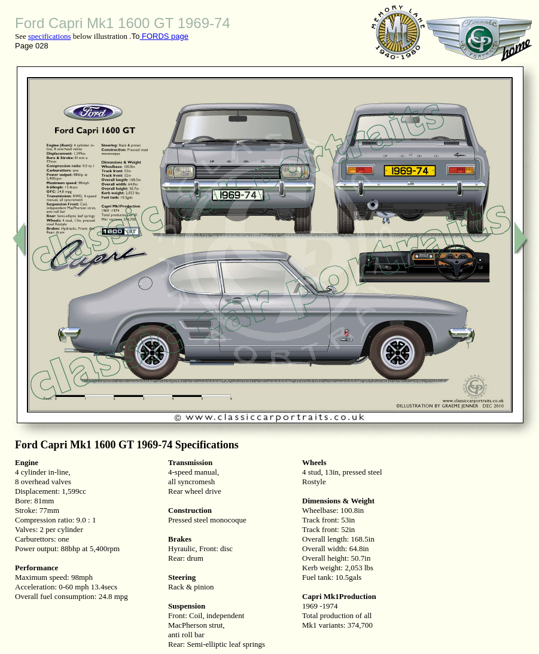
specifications (49, 36)
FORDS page (163, 36)
